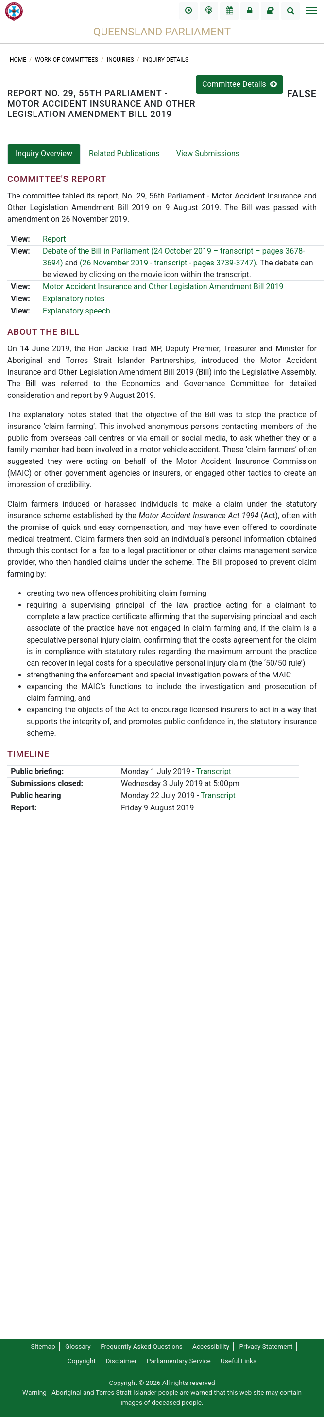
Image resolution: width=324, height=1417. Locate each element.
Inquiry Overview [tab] (44, 153)
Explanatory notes (73, 298)
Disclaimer (120, 1361)
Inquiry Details (166, 59)
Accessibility (210, 1346)
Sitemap (43, 1346)
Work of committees (67, 59)
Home (19, 59)
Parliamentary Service (179, 1361)
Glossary (78, 1346)
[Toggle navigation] (311, 11)
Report (54, 239)
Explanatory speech (76, 310)
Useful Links (238, 1361)
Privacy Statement (266, 1346)
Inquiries (121, 59)
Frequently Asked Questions (142, 1346)
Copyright (82, 1361)
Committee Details (239, 84)
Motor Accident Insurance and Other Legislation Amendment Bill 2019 (163, 286)
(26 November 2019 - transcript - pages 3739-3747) (168, 262)
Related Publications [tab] (124, 153)
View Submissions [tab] (207, 153)
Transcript (213, 771)
